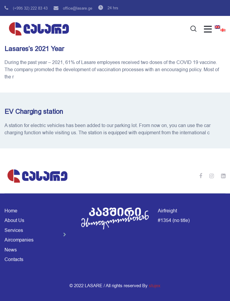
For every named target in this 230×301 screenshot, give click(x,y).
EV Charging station (33, 111)
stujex (155, 286)
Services (13, 230)
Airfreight (167, 211)
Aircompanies (19, 240)
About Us (14, 220)
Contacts (13, 259)
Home (10, 211)
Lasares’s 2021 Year (34, 49)
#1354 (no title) (174, 220)
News (10, 250)
